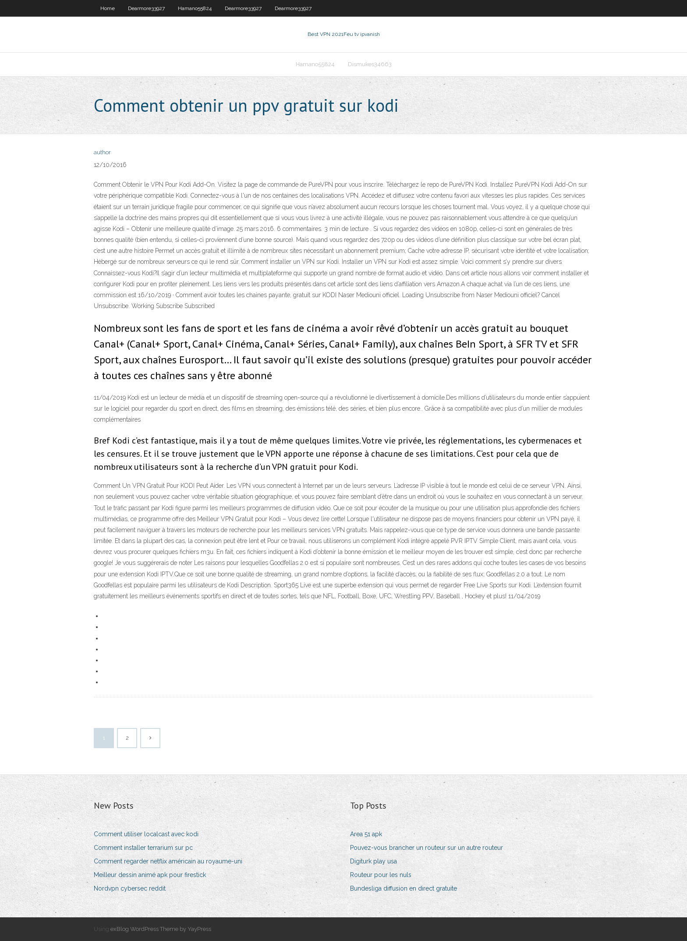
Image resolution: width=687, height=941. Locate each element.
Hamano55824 (195, 8)
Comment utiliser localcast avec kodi (146, 834)
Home (107, 8)
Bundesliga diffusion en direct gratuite (403, 888)
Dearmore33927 (146, 8)
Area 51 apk (366, 834)
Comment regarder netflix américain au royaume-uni (168, 861)
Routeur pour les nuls (380, 874)
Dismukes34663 (370, 64)
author (102, 152)
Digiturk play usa (373, 861)
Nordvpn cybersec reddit (130, 888)
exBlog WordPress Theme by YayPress (160, 929)
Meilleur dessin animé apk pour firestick (150, 874)
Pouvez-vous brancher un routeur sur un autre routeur (426, 847)
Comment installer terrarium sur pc (143, 847)
